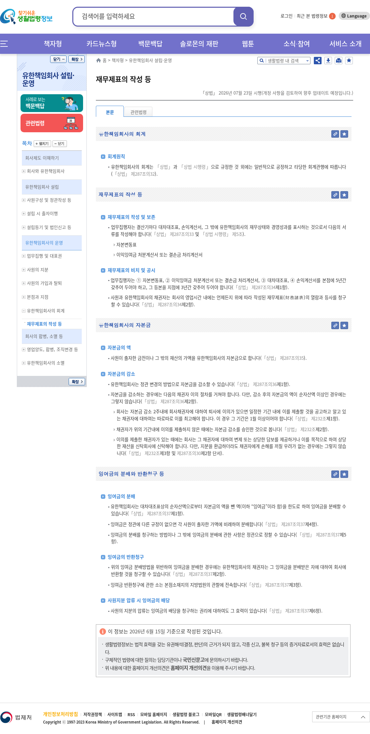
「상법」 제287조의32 (134, 174)
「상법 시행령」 (195, 167)
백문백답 (150, 43)
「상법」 (164, 167)
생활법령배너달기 (242, 714)
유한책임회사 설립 (42, 186)
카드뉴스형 (101, 43)
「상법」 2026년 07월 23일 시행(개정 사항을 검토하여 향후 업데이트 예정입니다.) (276, 93)
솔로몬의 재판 (199, 43)
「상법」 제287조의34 (254, 287)
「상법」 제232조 (309, 418)
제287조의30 (188, 453)
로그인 (287, 15)
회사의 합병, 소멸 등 (44, 336)
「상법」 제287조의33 (173, 234)
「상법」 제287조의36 (256, 384)
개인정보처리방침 (60, 713)
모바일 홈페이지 (153, 714)
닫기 (58, 59)
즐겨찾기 (349, 60)
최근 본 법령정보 (316, 15)
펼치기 (42, 143)
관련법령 (139, 112)
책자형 (53, 43)
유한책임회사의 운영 (44, 242)
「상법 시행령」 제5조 (221, 234)
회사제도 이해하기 (42, 157)
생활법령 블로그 (186, 714)
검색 (243, 16)
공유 (318, 60)
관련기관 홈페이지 (331, 717)
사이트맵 (114, 714)
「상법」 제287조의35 (283, 358)
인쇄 (338, 60)
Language (357, 16)
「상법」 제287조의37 (150, 513)
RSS (131, 714)
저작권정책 (92, 714)
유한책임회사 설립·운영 (48, 79)
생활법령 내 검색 (283, 60)
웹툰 (248, 43)
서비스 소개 (345, 43)
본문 (110, 112)
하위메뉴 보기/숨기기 (24, 171)
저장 (328, 60)
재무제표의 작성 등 (44, 323)
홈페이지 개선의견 (227, 722)
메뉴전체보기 (6, 43)
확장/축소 (76, 59)
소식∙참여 (297, 43)
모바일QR (213, 714)
